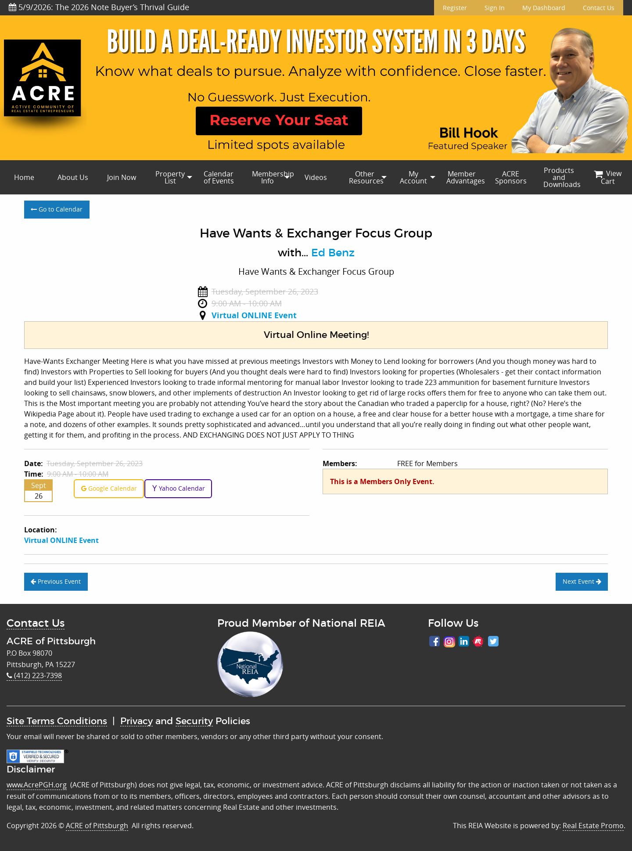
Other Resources (366, 177)
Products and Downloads (562, 177)
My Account (413, 177)
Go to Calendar (57, 209)
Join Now (121, 177)
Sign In (495, 8)
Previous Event (56, 581)
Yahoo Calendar (178, 488)
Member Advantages (465, 177)
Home (24, 177)
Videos (316, 177)
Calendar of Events (219, 177)
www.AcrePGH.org (37, 785)
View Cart (607, 177)
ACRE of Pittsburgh (97, 825)
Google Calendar (109, 488)
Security (194, 721)
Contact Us (598, 8)
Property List (170, 177)
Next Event (582, 581)
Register (455, 8)
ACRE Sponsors (511, 177)
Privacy (136, 721)
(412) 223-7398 (34, 675)
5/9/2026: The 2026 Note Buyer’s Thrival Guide (99, 7)
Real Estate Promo (593, 825)
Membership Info (272, 177)
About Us (72, 177)
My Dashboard (543, 8)
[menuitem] (24, 177)
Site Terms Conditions (57, 721)
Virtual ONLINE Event (254, 315)
